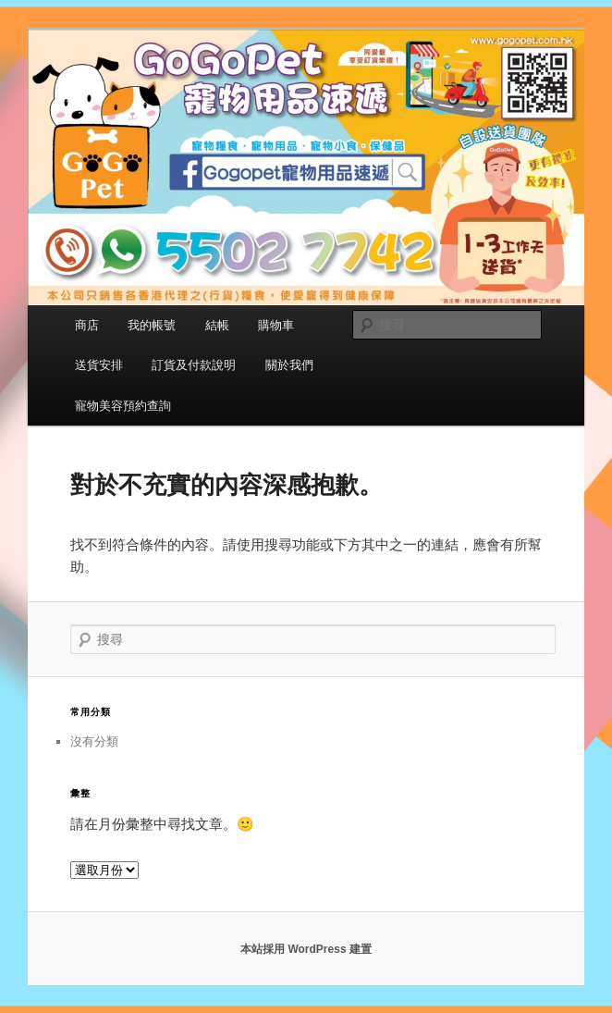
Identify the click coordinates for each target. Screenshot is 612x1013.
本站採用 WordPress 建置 (306, 949)
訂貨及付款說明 (194, 365)
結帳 (217, 325)
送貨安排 (99, 365)
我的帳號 (152, 325)
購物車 (276, 325)
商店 (87, 325)
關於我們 (289, 365)
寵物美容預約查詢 (123, 406)
